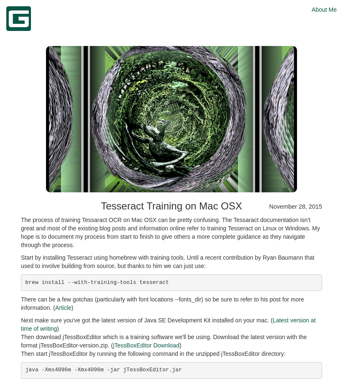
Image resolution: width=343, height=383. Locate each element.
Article (63, 307)
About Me (324, 9)
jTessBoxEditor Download (146, 345)
